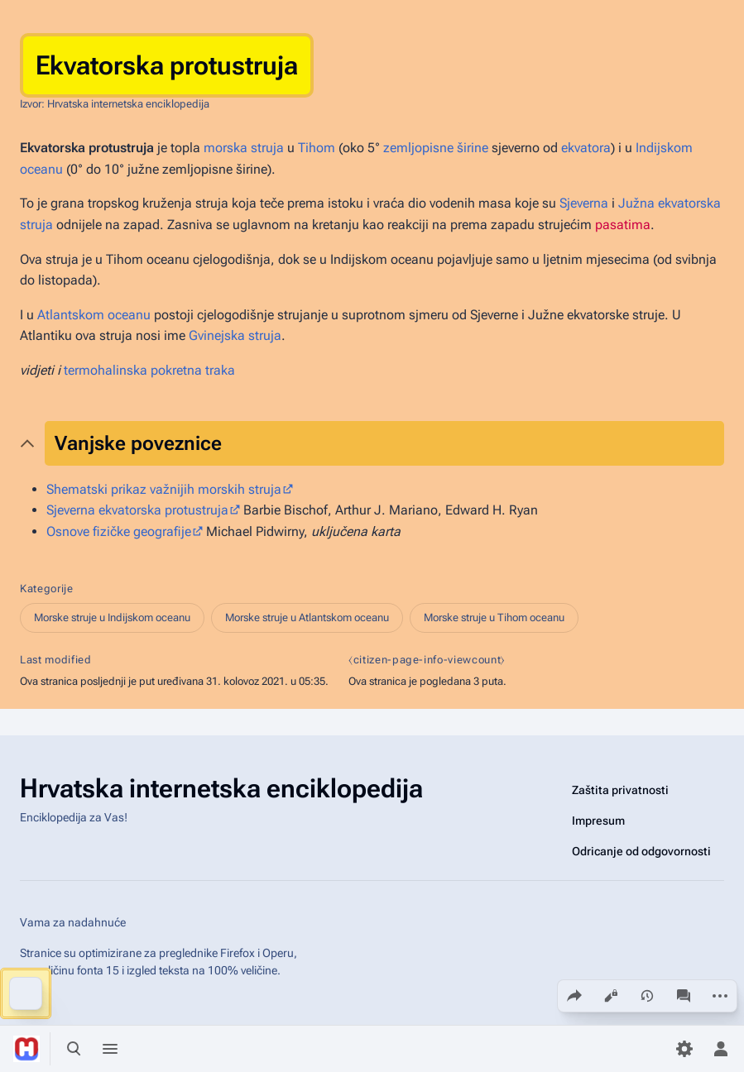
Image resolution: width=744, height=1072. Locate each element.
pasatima (622, 224)
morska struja (244, 148)
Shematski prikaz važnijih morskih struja (163, 489)
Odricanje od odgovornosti (641, 851)
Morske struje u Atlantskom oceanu (307, 617)
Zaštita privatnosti (620, 790)
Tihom (316, 148)
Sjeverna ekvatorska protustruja (137, 510)
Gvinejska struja (235, 335)
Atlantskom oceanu (94, 315)
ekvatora (586, 148)
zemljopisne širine (435, 148)
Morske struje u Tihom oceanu (494, 617)
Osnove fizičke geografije (118, 531)
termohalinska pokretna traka (149, 370)
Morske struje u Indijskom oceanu (112, 617)
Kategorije (47, 588)
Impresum (598, 820)
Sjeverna (583, 203)
